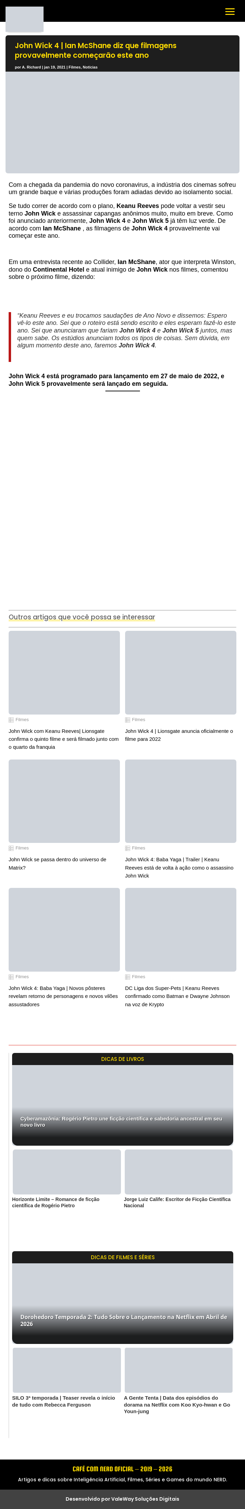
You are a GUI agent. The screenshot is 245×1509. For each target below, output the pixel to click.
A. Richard (31, 67)
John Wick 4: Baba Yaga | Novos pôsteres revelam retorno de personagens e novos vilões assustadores (63, 996)
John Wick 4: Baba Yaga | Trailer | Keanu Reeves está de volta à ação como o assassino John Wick (179, 867)
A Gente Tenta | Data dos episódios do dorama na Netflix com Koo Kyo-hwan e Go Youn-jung (177, 1404)
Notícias (90, 67)
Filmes (75, 67)
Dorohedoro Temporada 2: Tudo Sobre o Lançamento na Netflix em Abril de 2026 (123, 1320)
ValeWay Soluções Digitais (145, 1499)
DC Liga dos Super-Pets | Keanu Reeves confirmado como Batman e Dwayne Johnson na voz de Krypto (177, 996)
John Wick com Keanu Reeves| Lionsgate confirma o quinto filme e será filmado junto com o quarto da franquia (64, 739)
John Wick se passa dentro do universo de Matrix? (57, 863)
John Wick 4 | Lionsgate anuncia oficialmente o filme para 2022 (179, 735)
